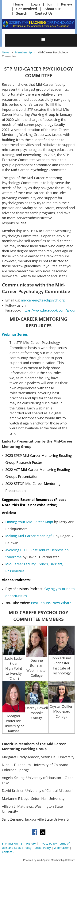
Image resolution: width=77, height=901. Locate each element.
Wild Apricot (43, 860)
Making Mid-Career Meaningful (30, 536)
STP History (28, 843)
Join (50, 4)
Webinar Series (15, 334)
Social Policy (43, 847)
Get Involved (26, 8)
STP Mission (10, 843)
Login (35, 4)
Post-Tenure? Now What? (51, 602)
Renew (66, 4)
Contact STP (9, 852)
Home (18, 4)
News (5, 52)
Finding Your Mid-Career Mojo (29, 522)
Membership (23, 52)
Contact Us (43, 13)
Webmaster (61, 847)
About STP (52, 8)
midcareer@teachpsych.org (43, 300)
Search (21, 13)
